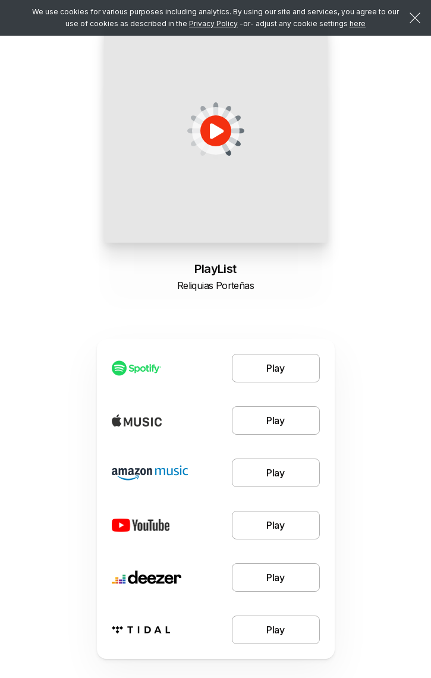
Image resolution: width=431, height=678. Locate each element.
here (358, 23)
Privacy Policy (213, 23)
